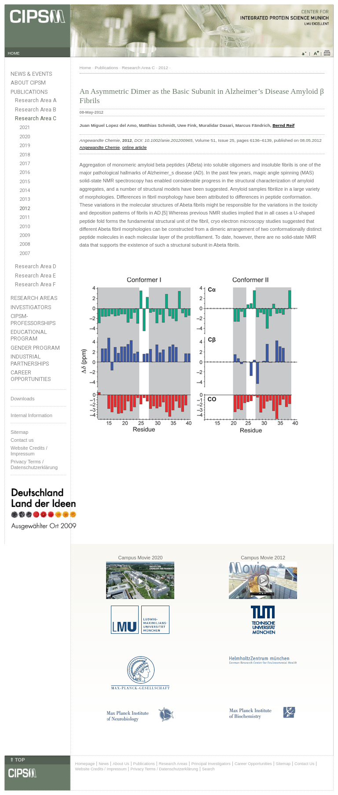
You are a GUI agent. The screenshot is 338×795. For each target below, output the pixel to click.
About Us (121, 764)
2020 (24, 137)
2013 (24, 199)
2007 (24, 253)
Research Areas (34, 298)
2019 (24, 145)
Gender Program (35, 347)
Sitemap (19, 432)
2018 (24, 155)
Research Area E (35, 276)
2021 (24, 127)
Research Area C (35, 118)
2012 (24, 208)
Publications (29, 92)
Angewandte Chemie (100, 147)
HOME (14, 53)
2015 (24, 182)
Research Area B (35, 110)
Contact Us (304, 764)
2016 (24, 172)
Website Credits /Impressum (29, 450)
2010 (24, 226)
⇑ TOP (17, 759)
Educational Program (29, 335)
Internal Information (31, 415)
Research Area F (35, 284)
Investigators (31, 307)
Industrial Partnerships (30, 359)
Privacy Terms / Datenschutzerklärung (34, 464)
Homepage (85, 764)
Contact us (22, 440)
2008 (24, 244)
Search (208, 769)
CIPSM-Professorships (33, 319)
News (104, 764)
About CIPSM (28, 82)
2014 (24, 190)
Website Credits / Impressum (101, 769)
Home (85, 67)
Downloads (22, 398)
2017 (24, 163)
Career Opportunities (31, 375)
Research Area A (35, 100)
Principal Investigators (211, 764)
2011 (24, 217)
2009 (24, 235)
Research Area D (35, 266)
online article (134, 147)
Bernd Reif (283, 125)
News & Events (31, 73)
